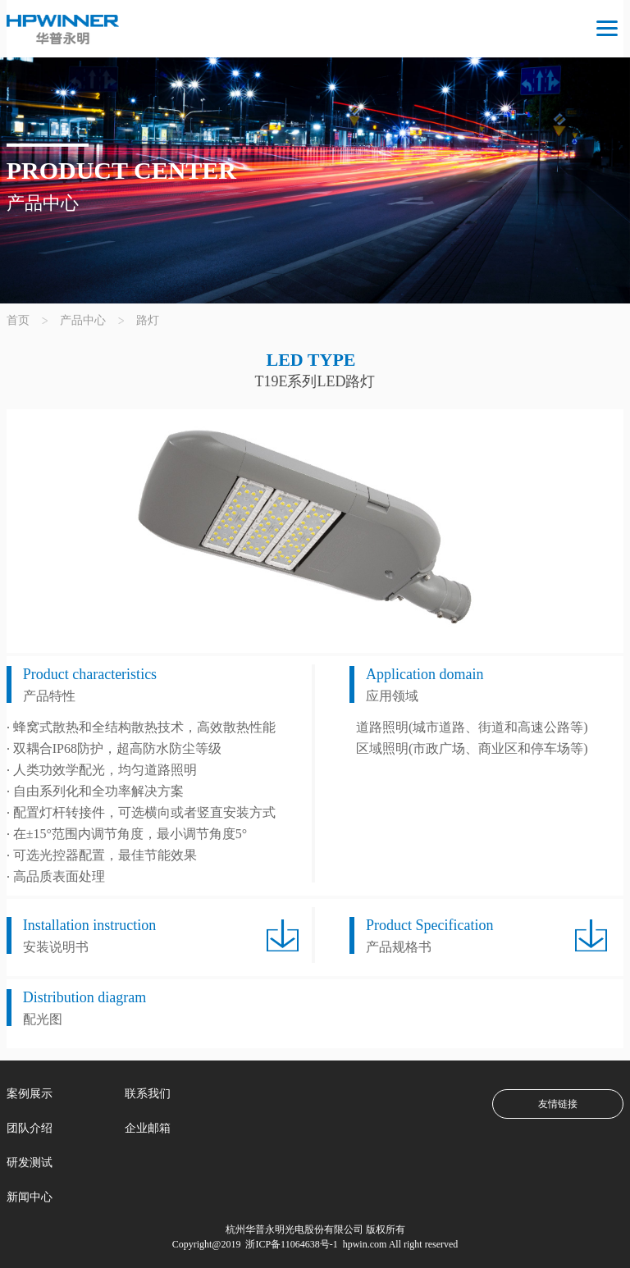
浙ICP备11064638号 (286, 1244)
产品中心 (83, 320)
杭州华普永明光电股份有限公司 (294, 1229)
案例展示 (29, 1094)
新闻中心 (29, 1197)
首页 (18, 320)
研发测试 (29, 1162)
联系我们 (148, 1094)
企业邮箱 (148, 1128)
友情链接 (558, 1104)
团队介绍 (29, 1128)
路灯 (147, 320)
